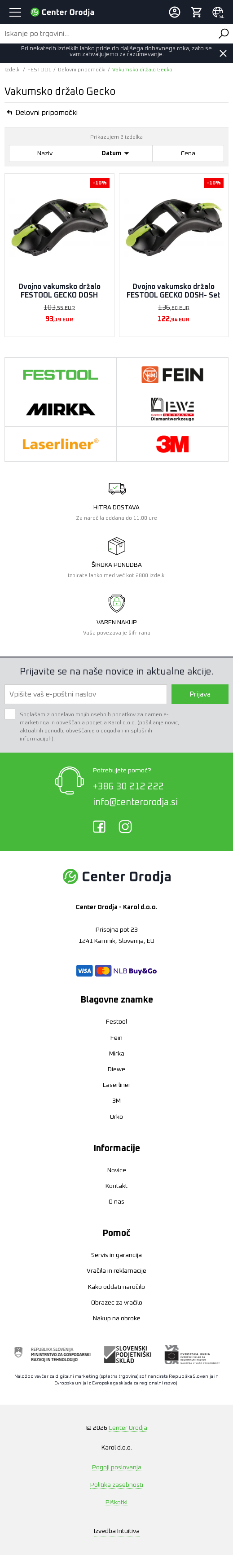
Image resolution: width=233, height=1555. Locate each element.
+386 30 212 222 (128, 786)
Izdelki (12, 70)
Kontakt (116, 1186)
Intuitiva (117, 1531)
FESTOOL (39, 70)
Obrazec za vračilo (116, 1303)
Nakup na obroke (117, 1318)
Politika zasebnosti (116, 1485)
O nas (116, 1202)
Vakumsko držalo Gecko (142, 70)
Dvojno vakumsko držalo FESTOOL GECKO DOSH (59, 291)
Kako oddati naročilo (116, 1287)
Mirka (116, 1054)
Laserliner (117, 1085)
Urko (116, 1117)
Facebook (99, 826)
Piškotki (116, 1502)
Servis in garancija (116, 1255)
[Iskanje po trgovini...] (107, 33)
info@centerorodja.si (135, 802)
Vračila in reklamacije (116, 1271)
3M (116, 1101)
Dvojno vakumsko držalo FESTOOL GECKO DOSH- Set (173, 291)
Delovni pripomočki (82, 70)
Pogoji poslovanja (116, 1467)
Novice (116, 1170)
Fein (116, 1038)
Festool (116, 1022)
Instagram (125, 826)
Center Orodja (128, 1428)
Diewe (116, 1069)
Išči (223, 33)
